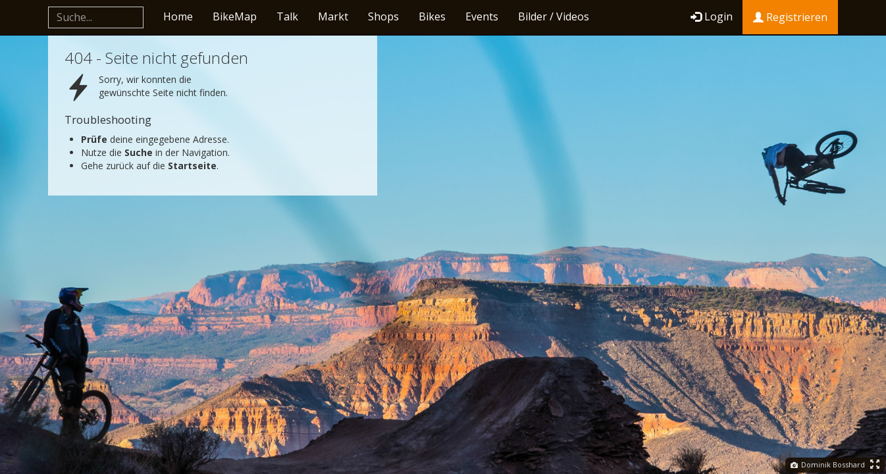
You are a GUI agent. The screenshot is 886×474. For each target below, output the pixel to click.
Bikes (432, 16)
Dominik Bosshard (828, 464)
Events (481, 16)
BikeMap (235, 16)
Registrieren (790, 17)
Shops (383, 16)
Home (178, 16)
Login (712, 16)
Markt (333, 16)
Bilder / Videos (553, 16)
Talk (287, 16)
